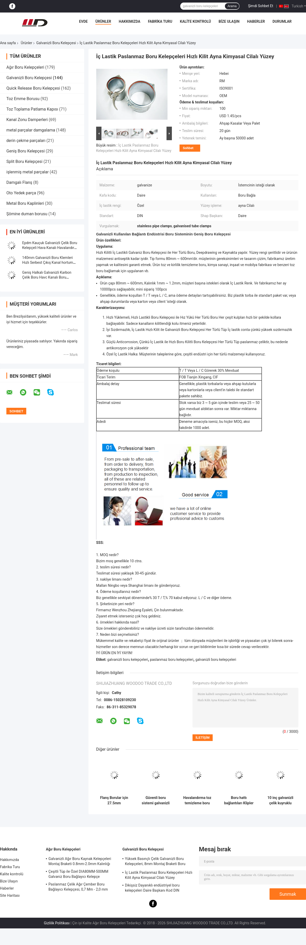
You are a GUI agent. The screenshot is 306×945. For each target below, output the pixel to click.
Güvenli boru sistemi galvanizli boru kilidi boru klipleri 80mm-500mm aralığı (156, 800)
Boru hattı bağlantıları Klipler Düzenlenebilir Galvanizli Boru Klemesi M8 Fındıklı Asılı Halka (239, 800)
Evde (83, 21)
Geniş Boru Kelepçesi (25, 151)
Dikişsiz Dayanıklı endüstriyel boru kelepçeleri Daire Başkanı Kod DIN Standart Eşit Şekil (152, 888)
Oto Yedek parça (21, 192)
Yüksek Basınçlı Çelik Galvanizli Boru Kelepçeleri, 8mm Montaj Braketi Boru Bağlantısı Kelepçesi (155, 862)
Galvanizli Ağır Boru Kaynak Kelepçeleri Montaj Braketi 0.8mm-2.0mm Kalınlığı (79, 861)
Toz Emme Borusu (23, 98)
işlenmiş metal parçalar (27, 172)
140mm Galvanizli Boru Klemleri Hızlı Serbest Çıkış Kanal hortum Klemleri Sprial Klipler (47, 262)
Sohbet (188, 148)
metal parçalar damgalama (30, 130)
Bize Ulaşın (229, 21)
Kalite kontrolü (195, 21)
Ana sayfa (8, 43)
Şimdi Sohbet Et (260, 6)
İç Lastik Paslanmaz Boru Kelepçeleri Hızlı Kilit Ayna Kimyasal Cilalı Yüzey (158, 875)
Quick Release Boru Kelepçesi (33, 88)
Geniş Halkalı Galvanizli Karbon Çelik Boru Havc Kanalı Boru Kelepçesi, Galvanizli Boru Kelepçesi (50, 277)
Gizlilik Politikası (57, 923)
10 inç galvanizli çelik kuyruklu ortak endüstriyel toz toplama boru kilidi (280, 800)
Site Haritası (10, 895)
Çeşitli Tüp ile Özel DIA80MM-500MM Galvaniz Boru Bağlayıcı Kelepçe (78, 874)
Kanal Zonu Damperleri (27, 119)
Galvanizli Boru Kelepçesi (56, 43)
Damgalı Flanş (19, 182)
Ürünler (103, 21)
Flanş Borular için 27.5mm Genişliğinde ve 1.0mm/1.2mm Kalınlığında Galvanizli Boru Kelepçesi (114, 800)
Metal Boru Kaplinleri (25, 203)
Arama (231, 6)
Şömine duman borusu (26, 213)
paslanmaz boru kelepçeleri (171, 659)
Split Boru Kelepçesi (24, 161)
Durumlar (282, 21)
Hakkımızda (130, 21)
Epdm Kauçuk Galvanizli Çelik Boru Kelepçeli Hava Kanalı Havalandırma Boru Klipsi (50, 248)
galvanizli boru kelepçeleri (127, 659)
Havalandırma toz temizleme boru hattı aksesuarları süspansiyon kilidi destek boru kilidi (197, 800)
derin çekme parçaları (25, 140)
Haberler (256, 21)
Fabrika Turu (160, 21)
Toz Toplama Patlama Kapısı (32, 109)
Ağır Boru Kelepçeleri (25, 67)
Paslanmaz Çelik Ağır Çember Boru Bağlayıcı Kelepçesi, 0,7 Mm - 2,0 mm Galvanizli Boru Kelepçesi (78, 887)
